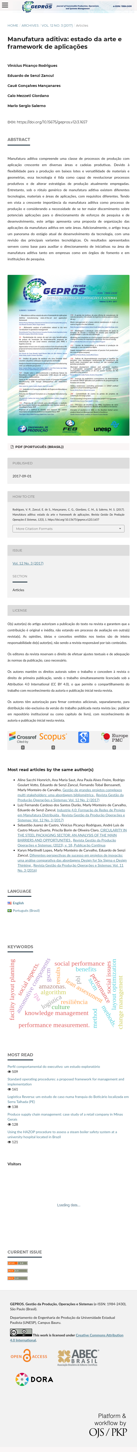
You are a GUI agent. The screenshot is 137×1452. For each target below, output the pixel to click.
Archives (30, 25)
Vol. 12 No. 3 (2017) (57, 25)
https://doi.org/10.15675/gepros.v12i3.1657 (52, 122)
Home (13, 25)
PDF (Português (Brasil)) (39, 447)
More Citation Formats (34, 529)
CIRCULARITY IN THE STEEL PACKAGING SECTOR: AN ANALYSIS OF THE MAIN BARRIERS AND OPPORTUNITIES (72, 835)
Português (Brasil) (26, 910)
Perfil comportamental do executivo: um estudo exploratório (54, 1066)
